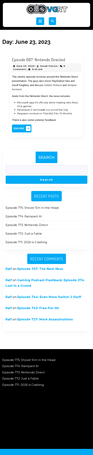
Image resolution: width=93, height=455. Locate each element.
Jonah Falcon (48, 70)
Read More (25, 125)
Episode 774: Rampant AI (24, 216)
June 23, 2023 (28, 70)
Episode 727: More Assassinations (45, 319)
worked (35, 111)
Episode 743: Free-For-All (38, 308)
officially (43, 101)
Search (46, 157)
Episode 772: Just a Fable (24, 233)
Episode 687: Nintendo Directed (39, 64)
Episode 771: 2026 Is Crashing (26, 242)
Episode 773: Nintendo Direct (27, 225)
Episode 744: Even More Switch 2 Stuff (49, 297)
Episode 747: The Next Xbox (40, 269)
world (53, 108)
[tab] (40, 21)
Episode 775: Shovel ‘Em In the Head (32, 208)
